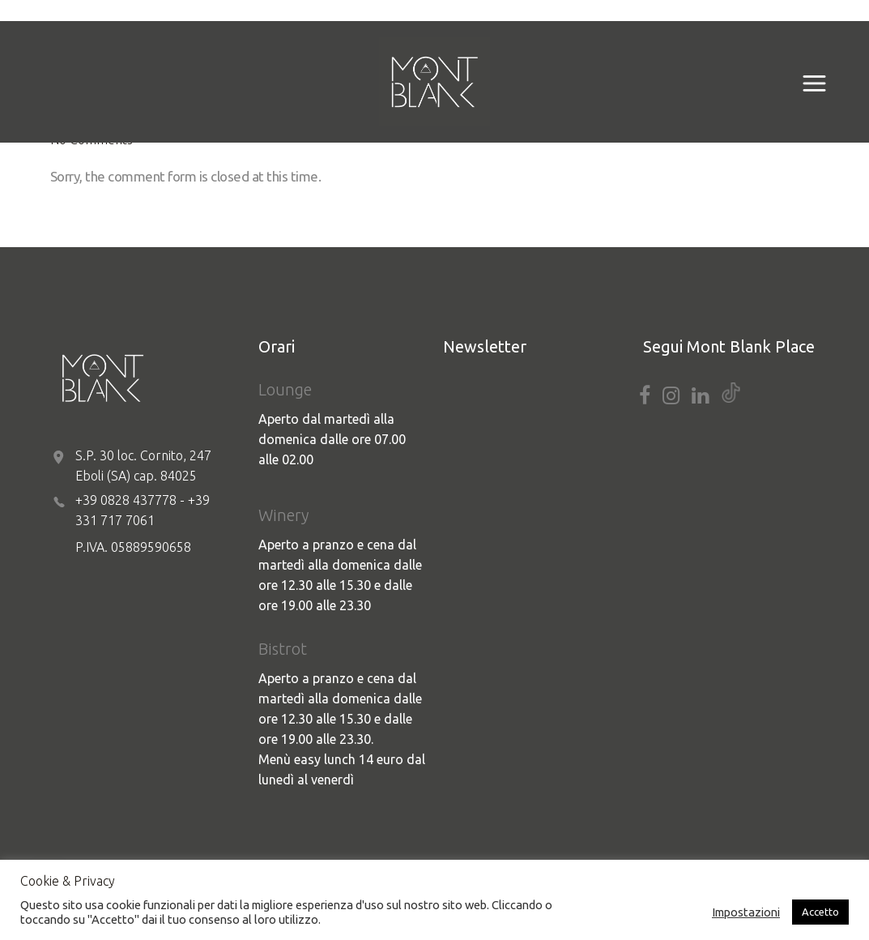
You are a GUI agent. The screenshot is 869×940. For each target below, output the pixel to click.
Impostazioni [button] (746, 912)
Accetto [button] (820, 911)
